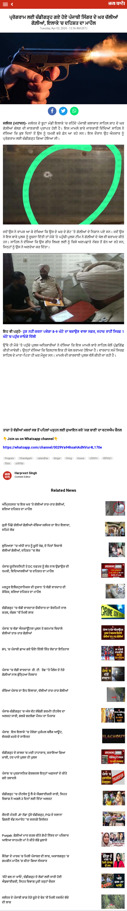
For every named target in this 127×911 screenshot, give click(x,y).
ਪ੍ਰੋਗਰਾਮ (94, 458)
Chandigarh (25, 458)
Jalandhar (42, 458)
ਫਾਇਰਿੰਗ (19, 463)
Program (9, 458)
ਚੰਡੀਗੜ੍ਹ (107, 458)
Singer (57, 458)
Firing (69, 458)
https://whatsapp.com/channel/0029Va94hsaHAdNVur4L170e (52, 447)
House (80, 458)
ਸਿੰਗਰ (7, 463)
